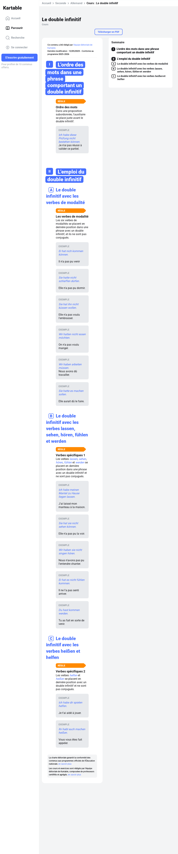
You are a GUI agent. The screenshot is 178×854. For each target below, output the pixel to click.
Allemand (76, 3)
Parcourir (14, 28)
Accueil (13, 18)
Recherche (15, 38)
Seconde (60, 3)
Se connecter (17, 47)
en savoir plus (64, 764)
